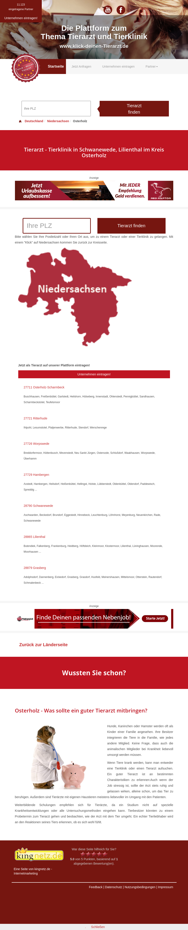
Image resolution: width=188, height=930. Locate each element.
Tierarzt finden (134, 108)
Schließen (98, 927)
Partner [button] (152, 66)
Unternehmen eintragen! (94, 374)
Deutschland (30, 121)
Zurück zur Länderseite (43, 644)
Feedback (95, 887)
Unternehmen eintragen (118, 66)
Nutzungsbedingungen (140, 887)
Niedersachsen (58, 121)
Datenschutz (113, 887)
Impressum (165, 887)
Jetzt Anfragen (81, 66)
